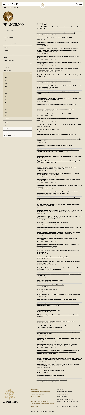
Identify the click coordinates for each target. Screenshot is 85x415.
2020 (6, 93)
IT (47, 30)
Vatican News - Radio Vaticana (64, 391)
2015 (6, 109)
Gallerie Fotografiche (9, 135)
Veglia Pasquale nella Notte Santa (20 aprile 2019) (50, 280)
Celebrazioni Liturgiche (63, 404)
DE (37, 30)
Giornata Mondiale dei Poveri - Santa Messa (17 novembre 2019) (54, 81)
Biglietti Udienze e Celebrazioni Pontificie (67, 406)
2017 (6, 102)
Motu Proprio (7, 70)
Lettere (5, 57)
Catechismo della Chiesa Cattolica (41, 391)
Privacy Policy (51, 411)
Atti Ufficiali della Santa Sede (39, 399)
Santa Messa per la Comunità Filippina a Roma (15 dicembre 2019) (54, 37)
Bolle (5, 40)
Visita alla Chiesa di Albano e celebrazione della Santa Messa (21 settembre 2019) (59, 156)
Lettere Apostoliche (9, 60)
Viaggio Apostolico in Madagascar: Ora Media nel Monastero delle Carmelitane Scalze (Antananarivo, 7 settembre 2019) (58, 174)
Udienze (6, 122)
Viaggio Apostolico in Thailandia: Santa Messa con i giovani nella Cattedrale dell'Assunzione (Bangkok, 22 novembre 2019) (57, 69)
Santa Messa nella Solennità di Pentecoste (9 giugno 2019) (52, 222)
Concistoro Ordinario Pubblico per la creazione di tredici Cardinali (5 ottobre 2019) (59, 124)
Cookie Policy (44, 411)
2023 (6, 83)
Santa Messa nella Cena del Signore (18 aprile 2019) (50, 285)
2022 (6, 86)
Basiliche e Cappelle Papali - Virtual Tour (67, 401)
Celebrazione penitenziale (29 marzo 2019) (48, 310)
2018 (6, 99)
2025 (6, 77)
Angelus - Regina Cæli (9, 37)
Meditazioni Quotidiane (10, 64)
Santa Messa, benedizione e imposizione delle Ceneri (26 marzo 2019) (56, 321)
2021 (6, 90)
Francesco (7, 7)
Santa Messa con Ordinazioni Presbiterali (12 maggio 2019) (52, 257)
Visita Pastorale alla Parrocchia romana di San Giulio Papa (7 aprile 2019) (56, 299)
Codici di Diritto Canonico (38, 394)
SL (55, 281)
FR (45, 30)
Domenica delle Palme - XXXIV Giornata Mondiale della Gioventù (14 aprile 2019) (58, 294)
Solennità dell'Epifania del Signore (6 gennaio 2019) (50, 375)
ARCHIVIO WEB (34, 406)
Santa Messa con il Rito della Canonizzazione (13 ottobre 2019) (54, 114)
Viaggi (5, 125)
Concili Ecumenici (36, 396)
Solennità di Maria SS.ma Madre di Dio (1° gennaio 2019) (52, 380)
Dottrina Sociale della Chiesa (39, 401)
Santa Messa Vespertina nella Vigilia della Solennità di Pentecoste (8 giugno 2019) (59, 227)
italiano (76, 7)
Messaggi (6, 67)
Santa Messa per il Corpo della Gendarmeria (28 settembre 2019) (54, 145)
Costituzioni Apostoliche (10, 44)
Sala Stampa (60, 389)
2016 (6, 106)
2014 (6, 112)
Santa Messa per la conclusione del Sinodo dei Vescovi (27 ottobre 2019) (56, 104)
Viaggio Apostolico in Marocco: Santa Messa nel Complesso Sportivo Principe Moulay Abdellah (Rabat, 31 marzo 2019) (58, 304)
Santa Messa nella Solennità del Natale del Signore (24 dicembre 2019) (56, 33)
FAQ (32, 411)
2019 (6, 96)
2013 (6, 115)
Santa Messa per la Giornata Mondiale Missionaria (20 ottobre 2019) (55, 109)
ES (42, 30)
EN (40, 30)
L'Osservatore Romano (62, 394)
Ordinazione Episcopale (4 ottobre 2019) (48, 129)
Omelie (13, 7)
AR (37, 34)
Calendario (7, 132)
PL (52, 34)
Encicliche (6, 50)
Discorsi (6, 47)
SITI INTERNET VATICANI (62, 396)
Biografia (18, 31)
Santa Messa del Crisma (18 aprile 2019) (47, 289)
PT (50, 30)
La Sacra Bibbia (35, 389)
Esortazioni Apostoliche (10, 54)
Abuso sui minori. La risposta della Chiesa (42, 403)
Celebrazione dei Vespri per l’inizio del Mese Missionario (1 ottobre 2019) (56, 134)
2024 (6, 80)
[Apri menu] (80, 4)
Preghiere (6, 118)
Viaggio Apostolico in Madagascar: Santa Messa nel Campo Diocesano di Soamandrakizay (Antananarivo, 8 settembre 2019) (56, 167)
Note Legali (36, 411)
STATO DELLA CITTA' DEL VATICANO (65, 399)
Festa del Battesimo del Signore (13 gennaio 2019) (50, 370)
